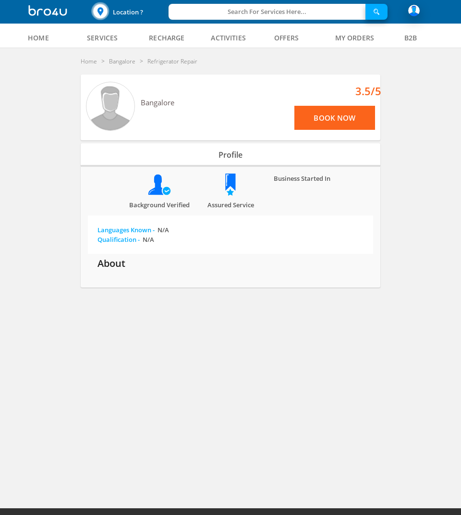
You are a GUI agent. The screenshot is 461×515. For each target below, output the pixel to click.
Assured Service (230, 205)
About (111, 263)
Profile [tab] (230, 155)
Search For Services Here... (267, 11)
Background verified (159, 205)
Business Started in (302, 178)
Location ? (128, 12)
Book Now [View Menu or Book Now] (334, 118)
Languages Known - (133, 230)
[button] (129, 12)
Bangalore (157, 102)
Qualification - (125, 239)
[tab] (38, 38)
